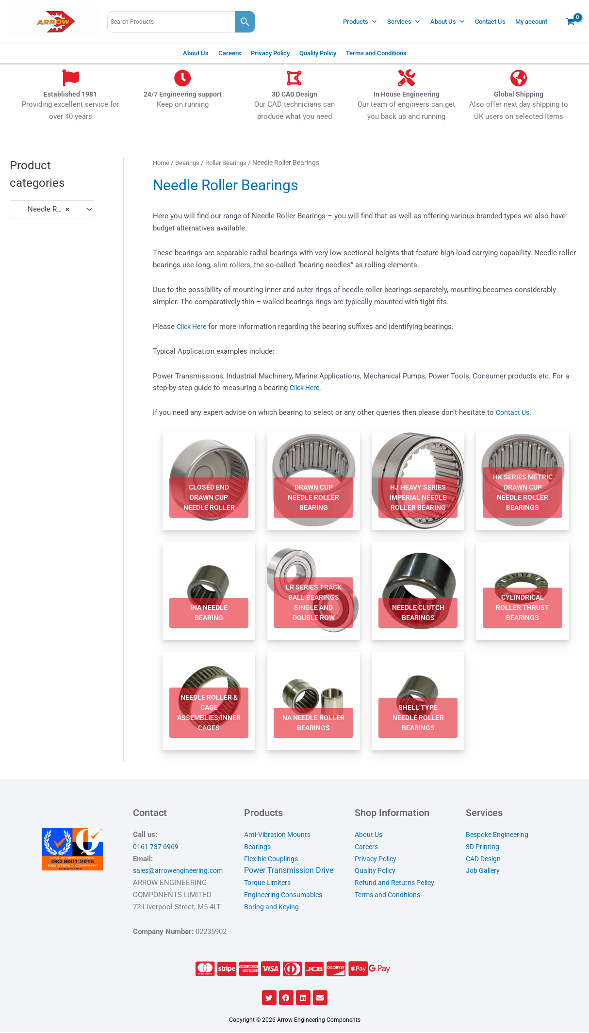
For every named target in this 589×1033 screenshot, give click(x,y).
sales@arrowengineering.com (181, 871)
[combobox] (52, 209)
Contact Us (490, 21)
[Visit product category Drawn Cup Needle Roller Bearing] (313, 480)
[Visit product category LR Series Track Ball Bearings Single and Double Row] (313, 591)
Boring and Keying (273, 907)
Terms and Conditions (376, 53)
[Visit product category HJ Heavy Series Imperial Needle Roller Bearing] (418, 480)
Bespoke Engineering (500, 835)
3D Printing (483, 847)
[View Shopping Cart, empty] (570, 22)
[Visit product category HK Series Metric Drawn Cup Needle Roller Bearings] (522, 480)
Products (360, 22)
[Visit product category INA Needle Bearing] (209, 591)
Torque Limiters (269, 883)
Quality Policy (317, 53)
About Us (447, 22)
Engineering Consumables (286, 895)
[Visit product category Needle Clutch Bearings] (418, 591)
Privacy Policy (270, 53)
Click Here (194, 326)
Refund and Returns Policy (397, 883)
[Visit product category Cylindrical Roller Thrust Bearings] (522, 591)
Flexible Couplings (273, 859)
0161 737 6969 (156, 847)
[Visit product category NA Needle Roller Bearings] (313, 701)
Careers (229, 53)
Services (404, 22)
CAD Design (485, 859)
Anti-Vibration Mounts (279, 835)
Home (162, 162)
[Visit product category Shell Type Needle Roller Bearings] (418, 701)
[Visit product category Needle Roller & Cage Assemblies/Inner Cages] (209, 701)
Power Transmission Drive (288, 871)
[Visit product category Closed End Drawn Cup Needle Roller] (209, 480)
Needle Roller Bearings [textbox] (47, 209)
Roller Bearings (231, 162)
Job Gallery (484, 871)
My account (531, 21)
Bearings (190, 162)
